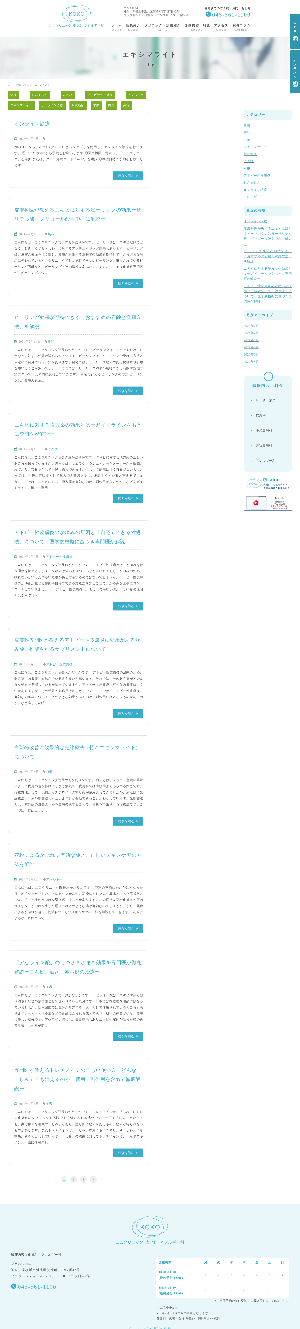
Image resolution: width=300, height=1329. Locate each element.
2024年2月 (251, 333)
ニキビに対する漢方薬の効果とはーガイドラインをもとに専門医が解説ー (268, 273)
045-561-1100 (231, 14)
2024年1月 (251, 340)
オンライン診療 (295, 72)
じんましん (40, 94)
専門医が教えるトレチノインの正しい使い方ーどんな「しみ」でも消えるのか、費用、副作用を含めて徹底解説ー (77, 1079)
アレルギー (136, 94)
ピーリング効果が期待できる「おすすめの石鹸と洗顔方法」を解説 (268, 256)
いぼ (13, 94)
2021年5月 (251, 347)
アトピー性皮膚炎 (100, 94)
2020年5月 (251, 361)
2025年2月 (251, 326)
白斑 (111, 105)
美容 (126, 105)
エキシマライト (21, 105)
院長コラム (23, 85)
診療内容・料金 (268, 388)
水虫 (96, 105)
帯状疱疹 (78, 105)
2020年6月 (251, 354)
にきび (67, 94)
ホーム (12, 85)
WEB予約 (295, 31)
